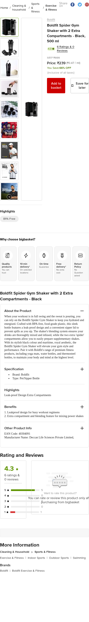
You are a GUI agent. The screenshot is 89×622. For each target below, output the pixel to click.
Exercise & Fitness (13, 558)
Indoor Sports (37, 558)
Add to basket (56, 85)
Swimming (79, 558)
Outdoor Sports (60, 558)
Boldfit (51, 19)
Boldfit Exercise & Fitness (28, 570)
